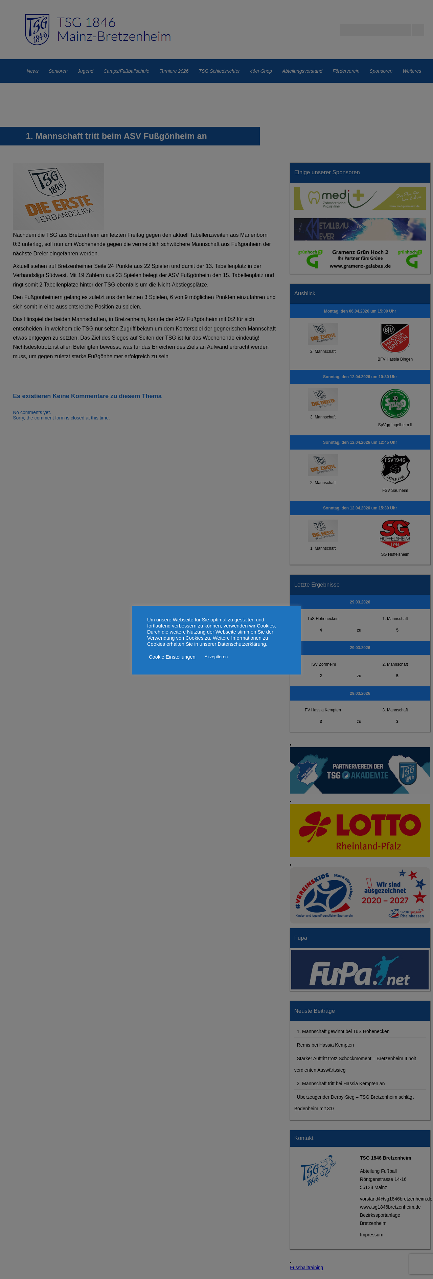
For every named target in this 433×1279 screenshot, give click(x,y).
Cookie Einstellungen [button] (172, 657)
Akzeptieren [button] (216, 656)
